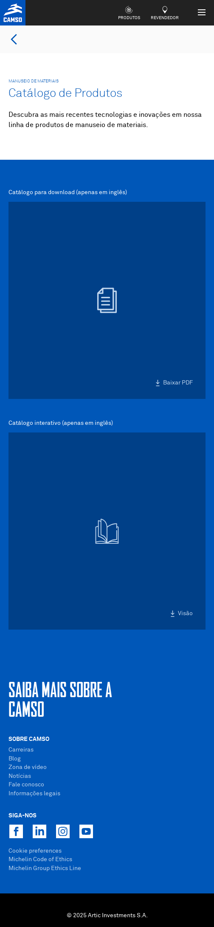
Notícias (19, 776)
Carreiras (21, 750)
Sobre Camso (28, 739)
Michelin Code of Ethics (40, 859)
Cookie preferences (35, 851)
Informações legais (34, 794)
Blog (14, 759)
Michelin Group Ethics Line (44, 868)
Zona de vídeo (27, 767)
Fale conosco (26, 785)
